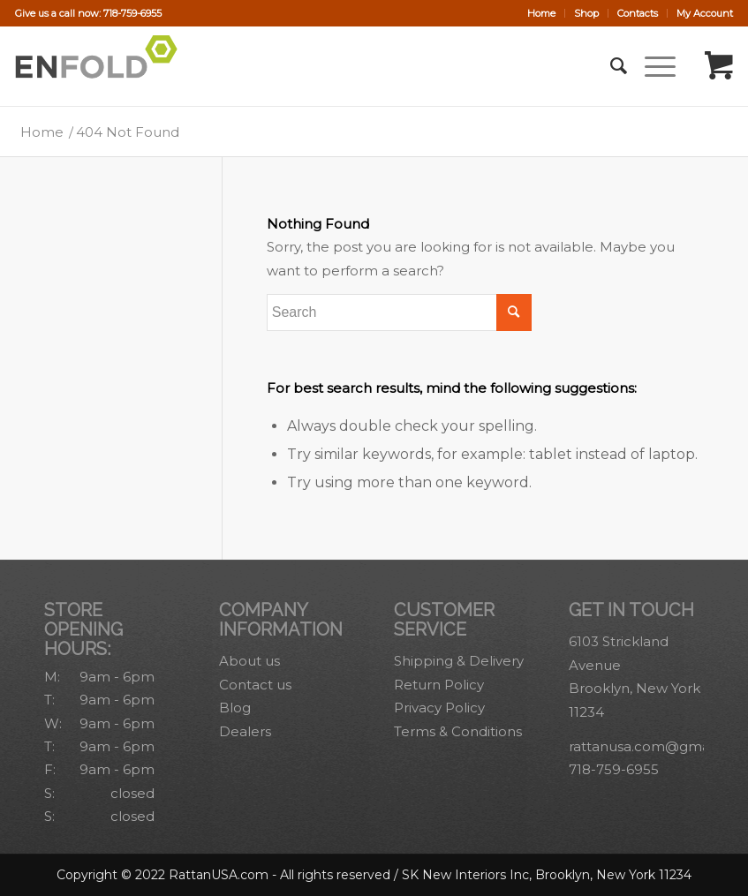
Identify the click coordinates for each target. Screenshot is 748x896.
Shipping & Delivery (459, 660)
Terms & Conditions (458, 731)
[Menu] (651, 66)
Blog (235, 707)
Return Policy (439, 684)
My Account (704, 13)
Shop (586, 13)
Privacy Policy (439, 707)
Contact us (255, 684)
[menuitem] (541, 13)
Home (541, 13)
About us (249, 660)
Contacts (637, 13)
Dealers (245, 731)
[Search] (610, 66)
